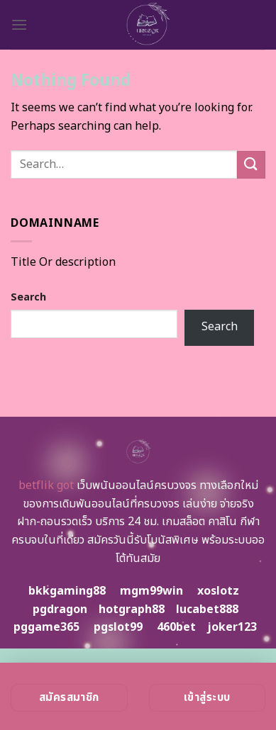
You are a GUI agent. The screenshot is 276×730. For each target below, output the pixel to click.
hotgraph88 (132, 609)
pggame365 (46, 627)
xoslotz (218, 591)
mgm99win (151, 591)
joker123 (232, 627)
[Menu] (19, 24)
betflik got (46, 485)
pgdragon (60, 609)
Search (28, 297)
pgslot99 (118, 627)
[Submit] (251, 165)
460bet (176, 627)
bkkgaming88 (67, 591)
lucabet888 (207, 609)
